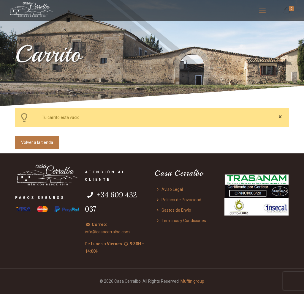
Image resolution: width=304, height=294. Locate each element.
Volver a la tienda (37, 142)
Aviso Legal (169, 189)
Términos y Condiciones (180, 220)
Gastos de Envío (173, 210)
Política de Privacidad (178, 199)
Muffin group (192, 281)
